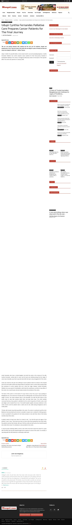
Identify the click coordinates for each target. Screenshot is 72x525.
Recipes (18, 13)
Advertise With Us (40, 16)
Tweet (4, 42)
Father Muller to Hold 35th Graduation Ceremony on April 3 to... (64, 127)
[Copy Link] (20, 42)
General (19, 16)
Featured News (53, 101)
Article (51, 88)
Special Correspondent (53, 96)
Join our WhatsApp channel (56, 34)
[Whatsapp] (29, 42)
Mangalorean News (11, 13)
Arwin (30, 523)
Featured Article (53, 70)
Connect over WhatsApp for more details (58, 29)
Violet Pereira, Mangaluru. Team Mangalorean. (57, 216)
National (4, 16)
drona (3, 473)
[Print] (15, 42)
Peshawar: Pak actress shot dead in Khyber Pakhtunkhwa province (11, 446)
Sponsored (52, 161)
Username (51, 55)
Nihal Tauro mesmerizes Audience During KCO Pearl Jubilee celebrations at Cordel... (64, 113)
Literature (32, 16)
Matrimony (54, 13)
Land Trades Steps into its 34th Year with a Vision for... (53, 153)
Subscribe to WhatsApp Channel (56, 38)
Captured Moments (54, 192)
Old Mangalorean (46, 13)
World (9, 16)
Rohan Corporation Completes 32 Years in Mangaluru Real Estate (64, 105)
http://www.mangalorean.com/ (16, 456)
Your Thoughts (38, 13)
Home (4, 13)
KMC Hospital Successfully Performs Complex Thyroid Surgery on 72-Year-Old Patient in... (65, 174)
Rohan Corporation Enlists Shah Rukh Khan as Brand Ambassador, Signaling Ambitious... (64, 120)
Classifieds (59, 122)
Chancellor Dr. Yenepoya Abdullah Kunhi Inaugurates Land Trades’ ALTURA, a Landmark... (54, 174)
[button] (68, 13)
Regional (60, 13)
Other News (30, 13)
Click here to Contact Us (25, 515)
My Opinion (25, 16)
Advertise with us (54, 25)
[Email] (18, 42)
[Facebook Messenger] (23, 42)
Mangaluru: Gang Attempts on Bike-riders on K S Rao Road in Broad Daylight (36, 446)
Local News (16, 20)
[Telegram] (26, 42)
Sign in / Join (24, 1)
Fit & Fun (24, 13)
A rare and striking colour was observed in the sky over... (58, 213)
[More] (31, 42)
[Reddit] (7, 42)
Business (14, 16)
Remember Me (61, 62)
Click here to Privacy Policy (36, 515)
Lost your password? (61, 63)
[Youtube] (12, 42)
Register (59, 65)
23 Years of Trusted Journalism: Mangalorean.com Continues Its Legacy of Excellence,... (59, 92)
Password (51, 58)
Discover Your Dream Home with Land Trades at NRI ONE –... (64, 133)
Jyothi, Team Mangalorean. (7, 35)
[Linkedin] (9, 42)
